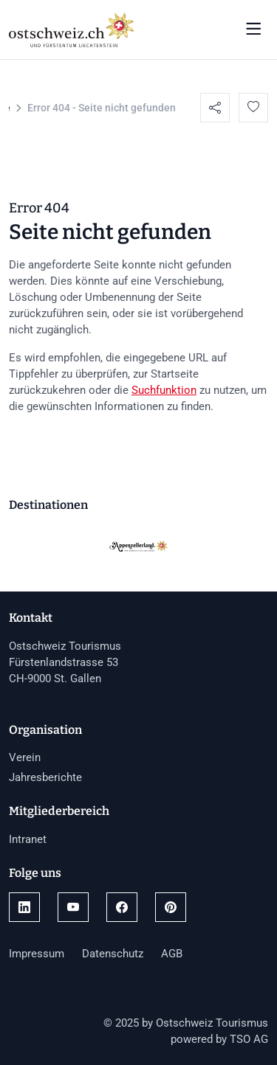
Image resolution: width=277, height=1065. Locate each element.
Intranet (28, 839)
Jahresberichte (45, 777)
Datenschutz (112, 953)
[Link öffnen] (24, 907)
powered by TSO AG (219, 1039)
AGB (171, 953)
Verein (25, 757)
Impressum (36, 953)
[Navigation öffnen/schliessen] (253, 29)
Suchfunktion (163, 390)
